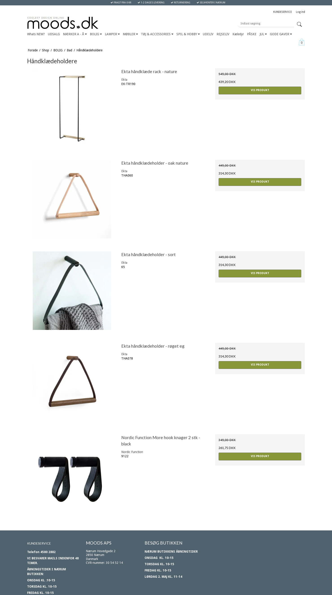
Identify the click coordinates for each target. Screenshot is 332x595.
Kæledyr (238, 34)
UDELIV (208, 34)
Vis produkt (260, 90)
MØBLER (130, 34)
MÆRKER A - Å (75, 34)
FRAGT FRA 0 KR (121, 2)
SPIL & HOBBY (188, 34)
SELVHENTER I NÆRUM (211, 2)
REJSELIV (223, 34)
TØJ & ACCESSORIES (157, 34)
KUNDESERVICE (282, 11)
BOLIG (96, 34)
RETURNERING (180, 2)
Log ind (300, 11)
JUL (263, 34)
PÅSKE (251, 34)
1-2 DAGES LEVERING (151, 2)
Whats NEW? (36, 34)
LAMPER (112, 34)
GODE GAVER (281, 34)
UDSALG (54, 34)
